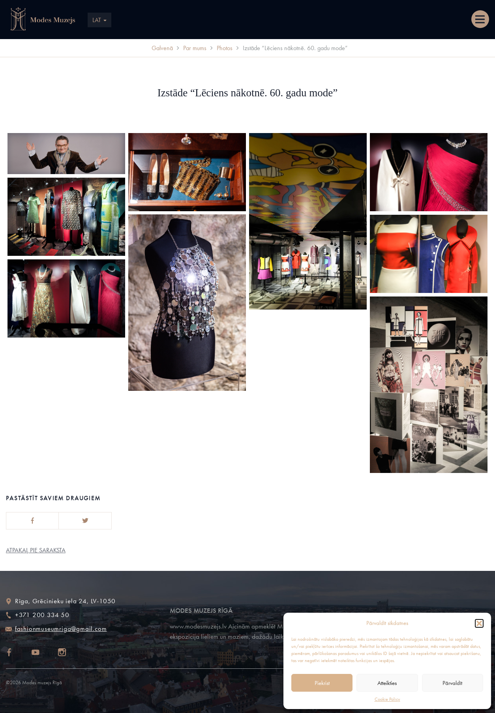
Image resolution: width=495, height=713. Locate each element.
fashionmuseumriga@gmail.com (61, 628)
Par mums (194, 48)
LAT (99, 20)
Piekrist (322, 683)
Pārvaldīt (452, 683)
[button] (479, 623)
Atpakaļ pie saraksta (36, 550)
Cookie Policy (387, 699)
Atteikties (387, 683)
